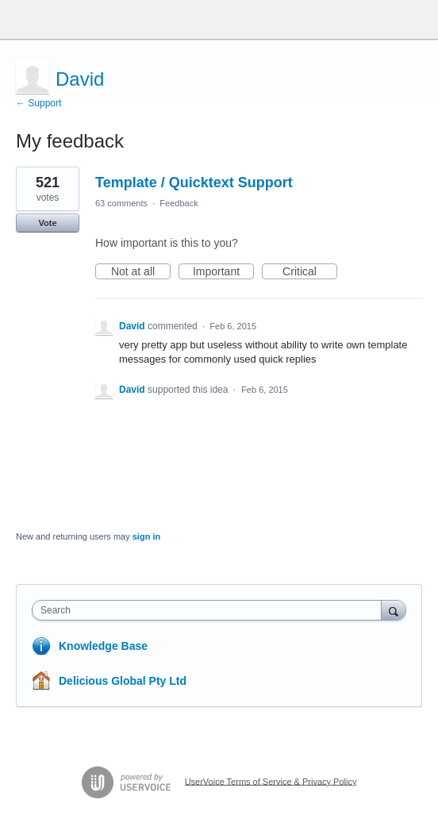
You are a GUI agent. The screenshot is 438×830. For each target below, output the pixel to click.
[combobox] (210, 610)
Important (223, 272)
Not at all (141, 272)
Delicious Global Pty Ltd (122, 680)
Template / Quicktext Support (194, 182)
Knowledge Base (103, 646)
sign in (146, 536)
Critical (309, 272)
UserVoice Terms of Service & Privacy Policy (271, 781)
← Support (38, 103)
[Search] (393, 610)
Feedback (178, 203)
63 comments (121, 203)
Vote (47, 223)
